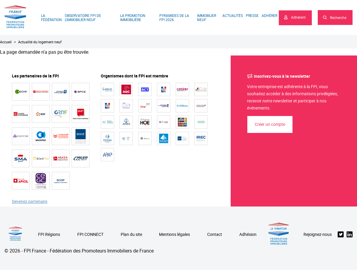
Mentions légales (174, 234)
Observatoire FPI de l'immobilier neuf (83, 17)
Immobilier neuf (206, 17)
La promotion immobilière (132, 17)
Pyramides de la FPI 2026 (174, 17)
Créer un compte (270, 124)
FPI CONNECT (90, 234)
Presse (252, 15)
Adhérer (269, 15)
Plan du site (131, 234)
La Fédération (51, 17)
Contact (214, 234)
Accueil (6, 41)
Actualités (232, 15)
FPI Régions (49, 234)
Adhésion (248, 234)
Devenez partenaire (29, 201)
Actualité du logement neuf (40, 41)
